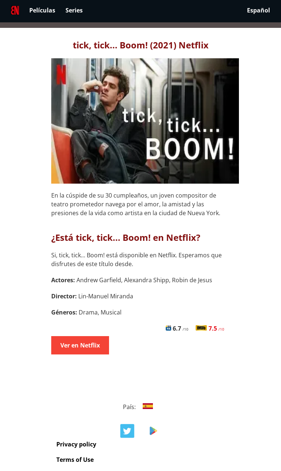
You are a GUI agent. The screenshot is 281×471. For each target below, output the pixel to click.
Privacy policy (76, 444)
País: (140, 407)
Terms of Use (75, 460)
